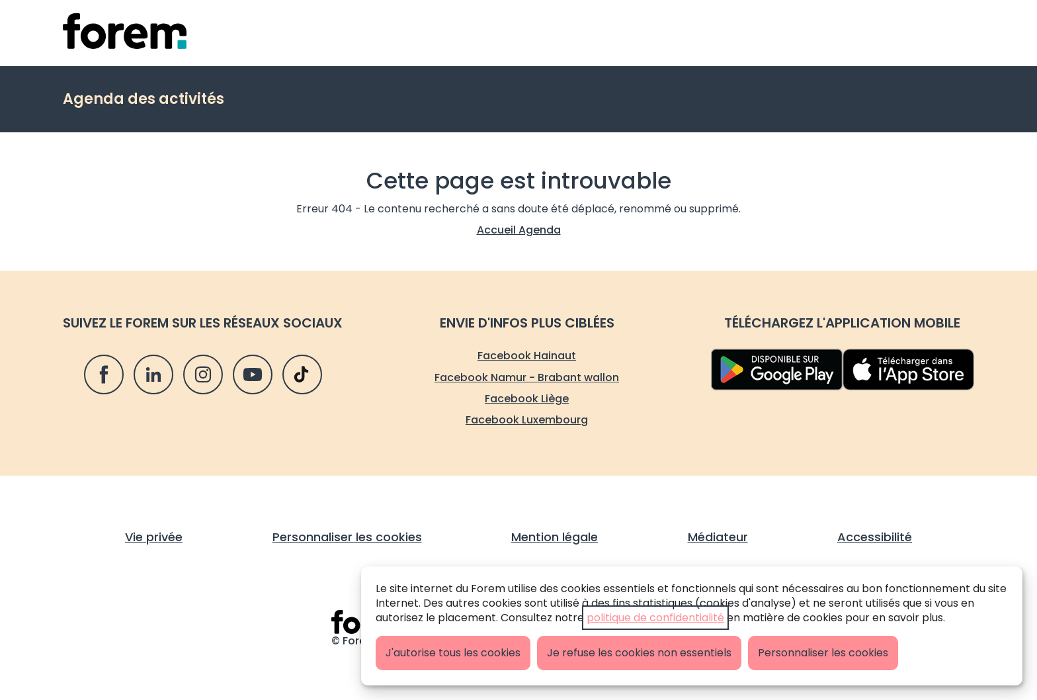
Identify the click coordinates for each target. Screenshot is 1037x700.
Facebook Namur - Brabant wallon (527, 377)
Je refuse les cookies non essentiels (639, 652)
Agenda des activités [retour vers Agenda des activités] (143, 99)
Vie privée (154, 537)
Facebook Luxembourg (527, 419)
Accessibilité (874, 537)
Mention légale (554, 537)
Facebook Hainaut (526, 355)
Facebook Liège (527, 398)
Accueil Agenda (519, 230)
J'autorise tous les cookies (453, 652)
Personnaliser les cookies (823, 652)
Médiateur (718, 537)
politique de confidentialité (655, 617)
